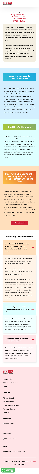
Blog (5, 386)
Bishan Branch (8, 398)
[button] (19, 223)
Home (5, 379)
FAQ (11, 379)
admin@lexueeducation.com (14, 451)
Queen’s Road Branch (11, 405)
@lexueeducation (9, 439)
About (5, 382)
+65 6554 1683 (8, 423)
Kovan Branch (8, 402)
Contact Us (14, 382)
